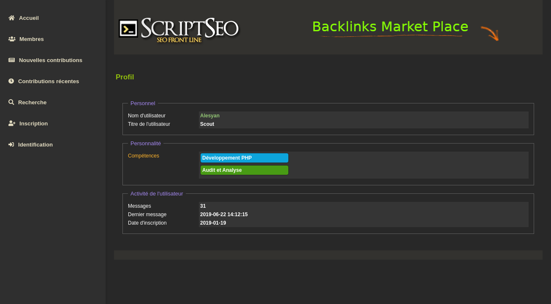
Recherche (27, 102)
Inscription (28, 123)
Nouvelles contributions (45, 60)
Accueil (23, 18)
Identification (30, 144)
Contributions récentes (43, 81)
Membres (26, 39)
